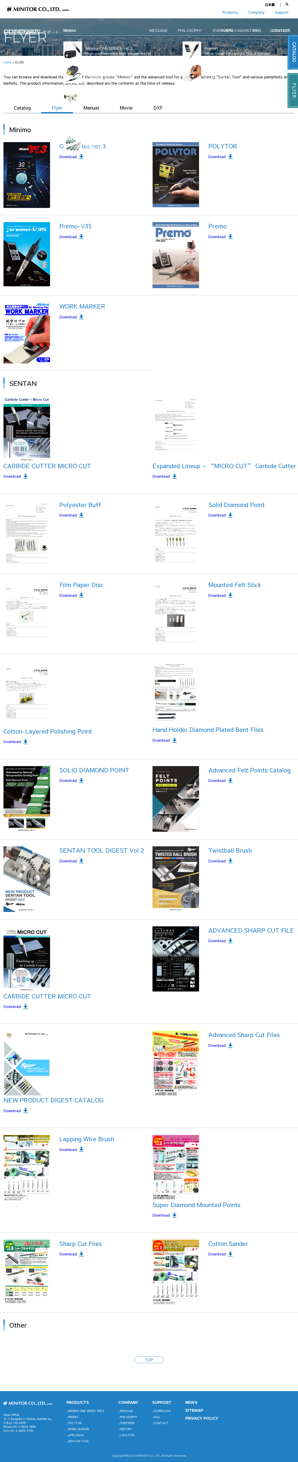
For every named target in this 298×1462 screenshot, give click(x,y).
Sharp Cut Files (80, 1243)
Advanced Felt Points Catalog (249, 770)
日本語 (270, 4)
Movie (126, 107)
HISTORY (126, 1429)
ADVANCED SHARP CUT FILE (251, 930)
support (161, 1402)
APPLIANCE (76, 1435)
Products (230, 12)
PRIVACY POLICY (201, 1418)
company (128, 1402)
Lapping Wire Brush (86, 1139)
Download (68, 156)
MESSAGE (126, 1411)
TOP (149, 1359)
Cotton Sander (228, 1243)
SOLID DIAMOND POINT (94, 770)
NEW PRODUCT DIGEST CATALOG (53, 1100)
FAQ (156, 1417)
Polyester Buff (80, 504)
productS (78, 1402)
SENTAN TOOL (78, 1441)
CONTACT (161, 1423)
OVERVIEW (127, 1423)
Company (256, 12)
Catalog (22, 107)
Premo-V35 (75, 226)
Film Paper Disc (81, 584)
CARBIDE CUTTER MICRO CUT (47, 465)
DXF (158, 107)
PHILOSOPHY (129, 1417)
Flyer (57, 107)
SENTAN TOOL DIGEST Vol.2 (101, 850)
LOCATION (127, 1435)
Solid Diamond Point (236, 504)
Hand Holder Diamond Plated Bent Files (208, 729)
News (191, 1402)
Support (282, 12)
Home (7, 62)
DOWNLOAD (162, 1411)
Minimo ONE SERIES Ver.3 (86, 1411)
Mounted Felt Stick (234, 584)
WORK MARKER (82, 306)
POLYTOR (222, 146)
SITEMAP (194, 1410)
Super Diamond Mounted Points (196, 1204)
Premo (217, 226)
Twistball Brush (230, 850)
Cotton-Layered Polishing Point (47, 731)
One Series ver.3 (82, 146)
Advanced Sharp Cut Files (244, 1034)
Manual (91, 107)
